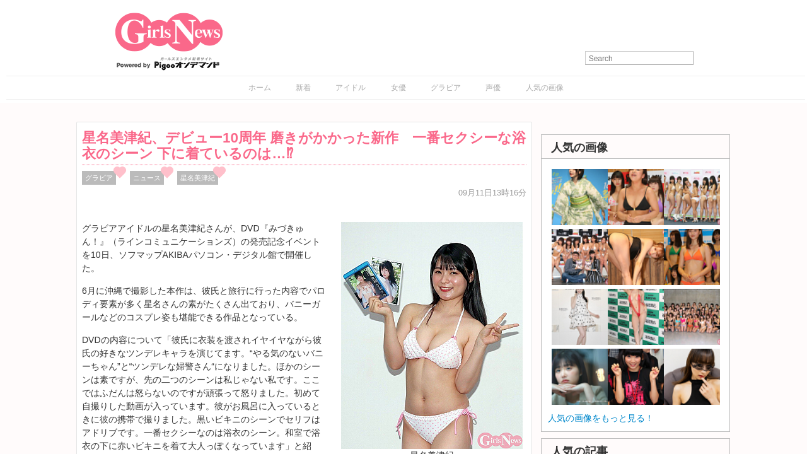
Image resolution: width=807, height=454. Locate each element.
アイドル (350, 87)
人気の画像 (545, 87)
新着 (303, 87)
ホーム (259, 87)
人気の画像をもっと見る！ (601, 418)
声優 (493, 87)
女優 (398, 87)
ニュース (147, 178)
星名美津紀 (197, 178)
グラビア (446, 87)
